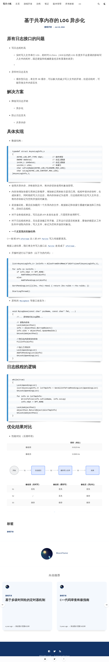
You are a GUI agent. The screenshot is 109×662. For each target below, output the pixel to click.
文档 (38, 3)
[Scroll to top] (64, 659)
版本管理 (57, 3)
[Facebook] (45, 659)
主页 (17, 3)
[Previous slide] (2, 605)
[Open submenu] (80, 4)
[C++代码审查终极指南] (82, 614)
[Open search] (99, 4)
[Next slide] (106, 605)
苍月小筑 (7, 3)
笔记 (47, 3)
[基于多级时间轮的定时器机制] (27, 614)
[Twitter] (54, 659)
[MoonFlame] (47, 554)
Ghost (67, 656)
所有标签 (69, 3)
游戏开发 (28, 3)
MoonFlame (62, 552)
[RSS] (60, 651)
